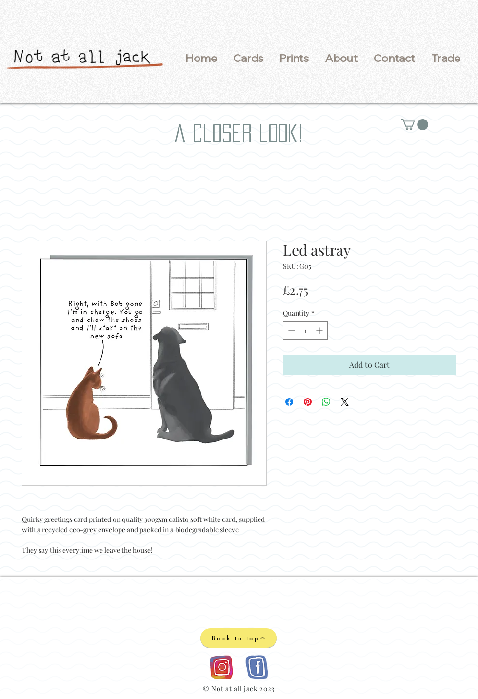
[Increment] (320, 330)
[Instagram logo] (221, 666)
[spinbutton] (305, 330)
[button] (248, 58)
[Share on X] (345, 402)
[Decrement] (290, 330)
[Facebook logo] (256, 666)
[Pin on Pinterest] (308, 402)
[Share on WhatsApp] (326, 402)
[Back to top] (238, 638)
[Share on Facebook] (289, 402)
